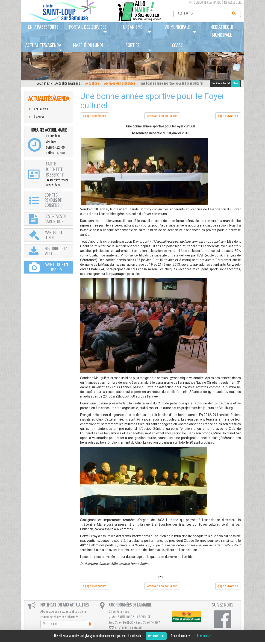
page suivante (228, 116)
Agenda (39, 117)
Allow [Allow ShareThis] (235, 83)
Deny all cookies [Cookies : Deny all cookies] (181, 636)
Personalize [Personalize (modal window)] (204, 636)
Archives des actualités (119, 83)
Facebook (232, 2)
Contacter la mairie (205, 2)
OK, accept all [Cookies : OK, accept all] (156, 636)
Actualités (92, 83)
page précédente (94, 116)
